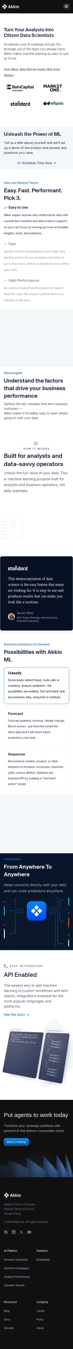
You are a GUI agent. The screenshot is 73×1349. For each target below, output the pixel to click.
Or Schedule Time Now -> (36, 164)
